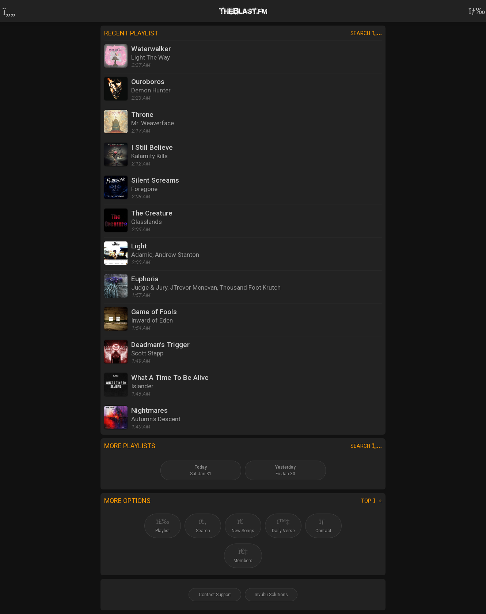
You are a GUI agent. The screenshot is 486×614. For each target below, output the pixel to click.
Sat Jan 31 (201, 470)
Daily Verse (283, 525)
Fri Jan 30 (285, 470)
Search (366, 33)
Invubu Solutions (271, 594)
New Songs (243, 525)
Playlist (162, 525)
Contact (323, 525)
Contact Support (215, 594)
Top (371, 501)
